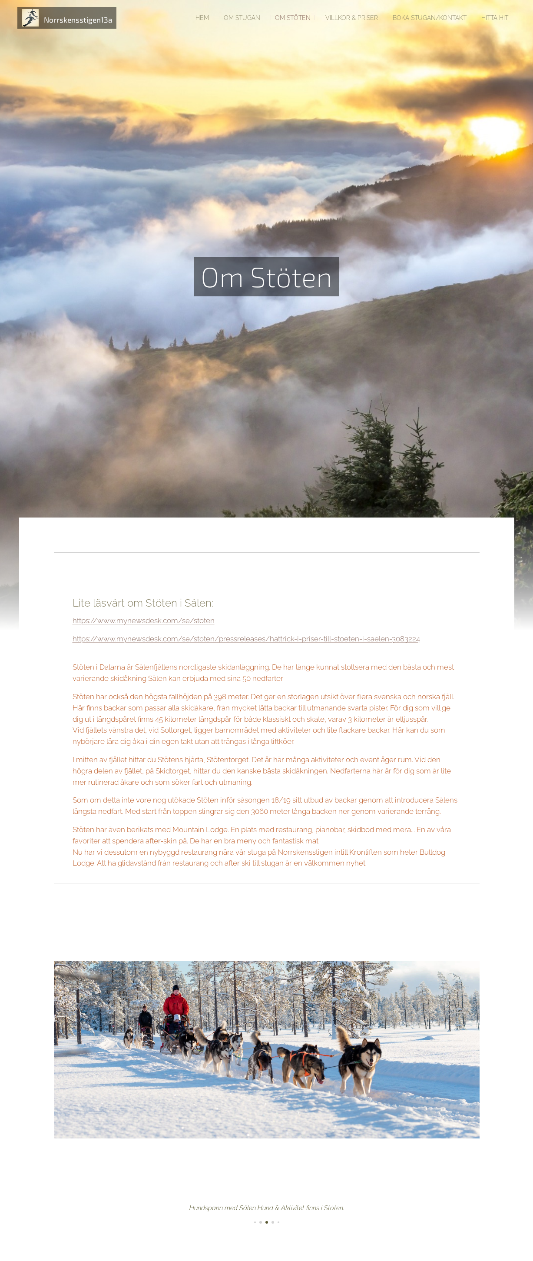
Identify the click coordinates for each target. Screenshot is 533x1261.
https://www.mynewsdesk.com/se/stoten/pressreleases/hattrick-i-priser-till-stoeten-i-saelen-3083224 (246, 638)
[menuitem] (185, 18)
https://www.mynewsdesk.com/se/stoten (143, 620)
